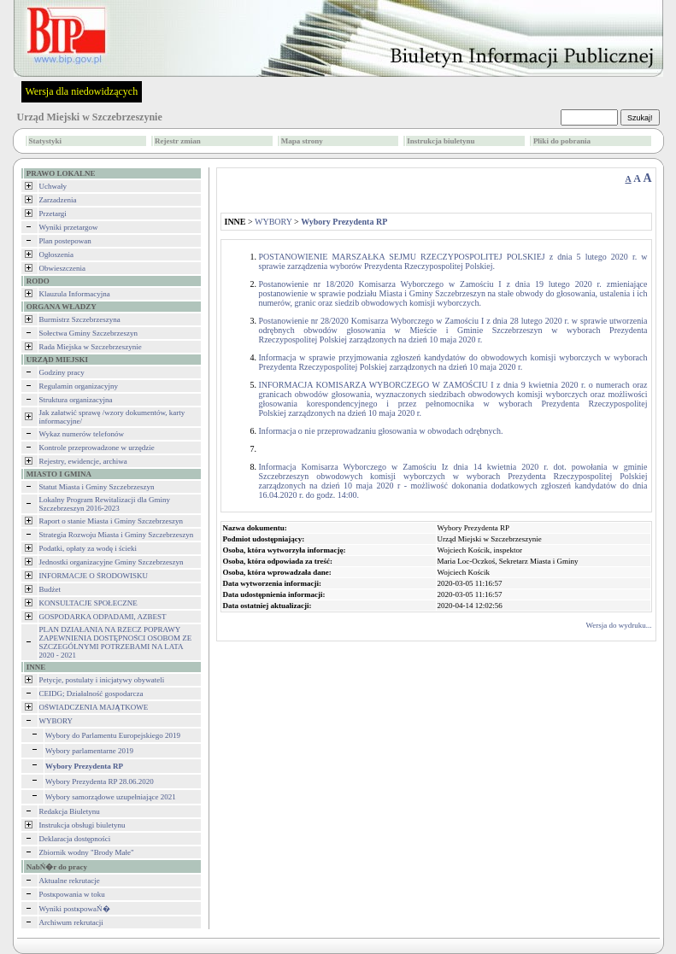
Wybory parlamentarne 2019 (89, 750)
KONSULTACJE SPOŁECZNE (88, 603)
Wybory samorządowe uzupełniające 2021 (110, 797)
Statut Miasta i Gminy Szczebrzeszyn (97, 487)
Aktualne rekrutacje (69, 880)
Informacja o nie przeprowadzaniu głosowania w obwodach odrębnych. (381, 431)
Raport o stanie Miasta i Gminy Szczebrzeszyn (111, 521)
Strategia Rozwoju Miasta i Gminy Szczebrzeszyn (116, 534)
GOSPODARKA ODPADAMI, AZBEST (103, 616)
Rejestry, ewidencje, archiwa (83, 461)
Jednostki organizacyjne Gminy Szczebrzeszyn (111, 562)
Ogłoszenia (56, 254)
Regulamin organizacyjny (79, 386)
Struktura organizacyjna (76, 399)
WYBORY (56, 721)
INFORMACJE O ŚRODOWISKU (94, 575)
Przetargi (53, 213)
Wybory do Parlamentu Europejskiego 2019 (112, 735)
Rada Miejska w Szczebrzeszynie (90, 346)
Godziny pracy (62, 372)
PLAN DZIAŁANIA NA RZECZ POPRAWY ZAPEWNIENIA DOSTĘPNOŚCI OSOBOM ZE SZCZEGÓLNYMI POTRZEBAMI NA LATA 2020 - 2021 (115, 642)
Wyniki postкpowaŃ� (74, 908)
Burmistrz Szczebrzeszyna (80, 319)
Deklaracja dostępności (75, 838)
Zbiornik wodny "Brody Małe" (86, 852)
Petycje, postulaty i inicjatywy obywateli (102, 680)
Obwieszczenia (62, 268)
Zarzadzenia (58, 200)
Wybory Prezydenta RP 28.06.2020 (99, 781)
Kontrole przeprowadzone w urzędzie (97, 447)
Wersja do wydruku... (618, 625)
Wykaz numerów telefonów (81, 434)
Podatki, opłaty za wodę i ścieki (88, 548)
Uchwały (53, 186)
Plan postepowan (65, 241)
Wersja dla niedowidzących (82, 91)
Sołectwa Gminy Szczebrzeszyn (88, 333)
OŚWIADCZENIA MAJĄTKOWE (94, 707)
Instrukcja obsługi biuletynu (82, 825)
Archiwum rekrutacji (71, 922)
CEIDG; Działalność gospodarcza (91, 693)
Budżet (50, 589)
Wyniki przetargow (68, 227)
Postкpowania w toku (72, 894)
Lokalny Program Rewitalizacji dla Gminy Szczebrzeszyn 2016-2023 (104, 503)
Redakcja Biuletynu (69, 811)
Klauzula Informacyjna (74, 294)
